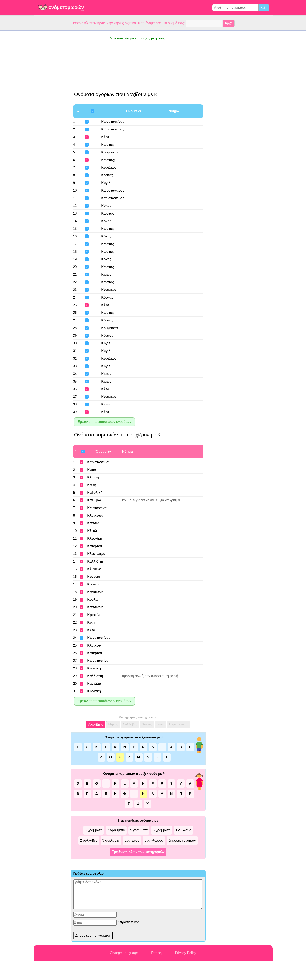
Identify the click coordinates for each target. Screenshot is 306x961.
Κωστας (107, 144)
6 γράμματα (161, 830)
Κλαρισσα (95, 515)
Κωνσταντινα (98, 462)
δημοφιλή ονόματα (182, 840)
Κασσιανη (95, 607)
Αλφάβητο (95, 724)
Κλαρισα (94, 645)
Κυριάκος (108, 167)
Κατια (91, 469)
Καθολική (94, 492)
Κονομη (93, 576)
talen (160, 724)
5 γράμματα (139, 830)
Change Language (124, 953)
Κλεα (105, 137)
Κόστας (107, 175)
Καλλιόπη (95, 561)
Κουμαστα (109, 152)
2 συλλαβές (88, 840)
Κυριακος (108, 290)
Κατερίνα (94, 653)
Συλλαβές (130, 724)
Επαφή (156, 953)
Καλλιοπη (95, 676)
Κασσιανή (95, 592)
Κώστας (107, 213)
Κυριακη (94, 668)
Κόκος (106, 206)
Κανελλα (94, 683)
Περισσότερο (178, 724)
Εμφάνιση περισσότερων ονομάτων (104, 422)
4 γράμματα (116, 830)
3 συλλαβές (111, 840)
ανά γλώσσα (153, 840)
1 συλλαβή (183, 830)
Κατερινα (94, 546)
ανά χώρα (132, 840)
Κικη (91, 622)
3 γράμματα (93, 830)
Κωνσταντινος (112, 190)
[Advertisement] (51, 94)
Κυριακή (94, 691)
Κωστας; (108, 160)
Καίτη (91, 485)
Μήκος (113, 724)
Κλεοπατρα (96, 554)
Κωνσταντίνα (98, 660)
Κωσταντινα (97, 508)
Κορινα (93, 584)
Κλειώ (92, 531)
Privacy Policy (185, 953)
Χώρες (147, 724)
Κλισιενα (94, 569)
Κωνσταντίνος (112, 121)
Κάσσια (93, 523)
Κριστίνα (94, 615)
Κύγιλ (105, 183)
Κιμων (106, 274)
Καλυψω (94, 500)
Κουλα (92, 599)
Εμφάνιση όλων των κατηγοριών (138, 852)
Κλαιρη (93, 477)
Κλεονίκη (94, 538)
